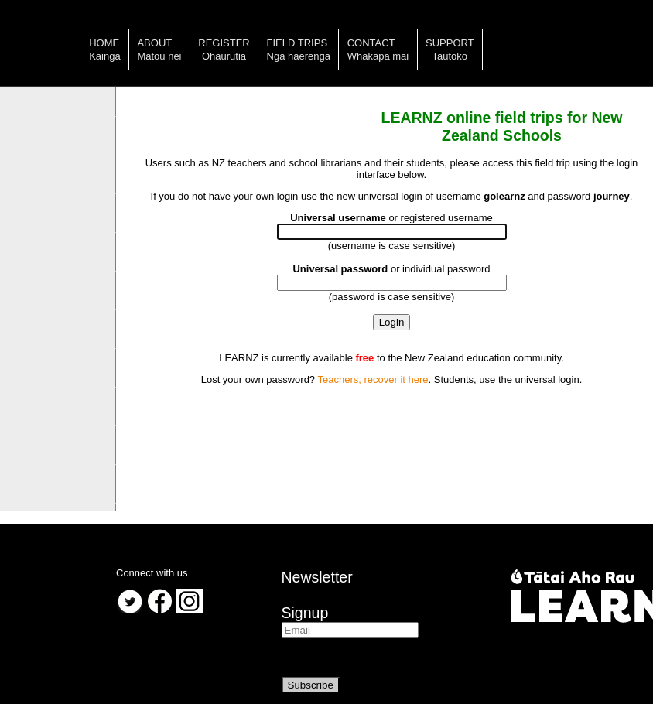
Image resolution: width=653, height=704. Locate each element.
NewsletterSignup (317, 595)
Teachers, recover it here (372, 379)
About (154, 43)
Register (223, 43)
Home (104, 43)
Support (450, 43)
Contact (371, 43)
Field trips (297, 43)
